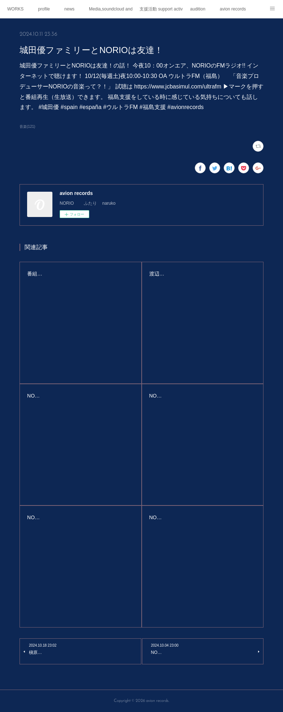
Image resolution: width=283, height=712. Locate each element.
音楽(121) (27, 127)
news (69, 9)
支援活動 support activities (161, 9)
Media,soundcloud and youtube (110, 9)
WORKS (15, 9)
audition (197, 9)
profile (44, 9)
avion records (233, 9)
